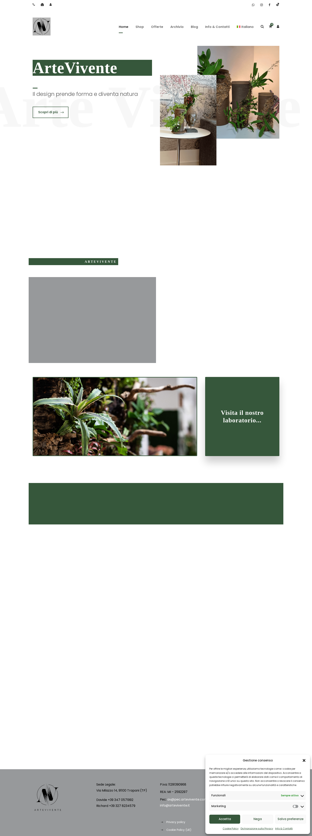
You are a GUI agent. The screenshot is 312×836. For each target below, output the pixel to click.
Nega (258, 819)
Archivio (177, 27)
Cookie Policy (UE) (178, 830)
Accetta (225, 819)
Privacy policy (175, 822)
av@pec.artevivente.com (187, 799)
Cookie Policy (231, 828)
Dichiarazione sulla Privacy (257, 828)
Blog (194, 27)
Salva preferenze (290, 819)
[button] (304, 760)
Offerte (157, 27)
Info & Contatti (284, 828)
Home (123, 27)
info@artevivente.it (175, 805)
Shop (140, 27)
